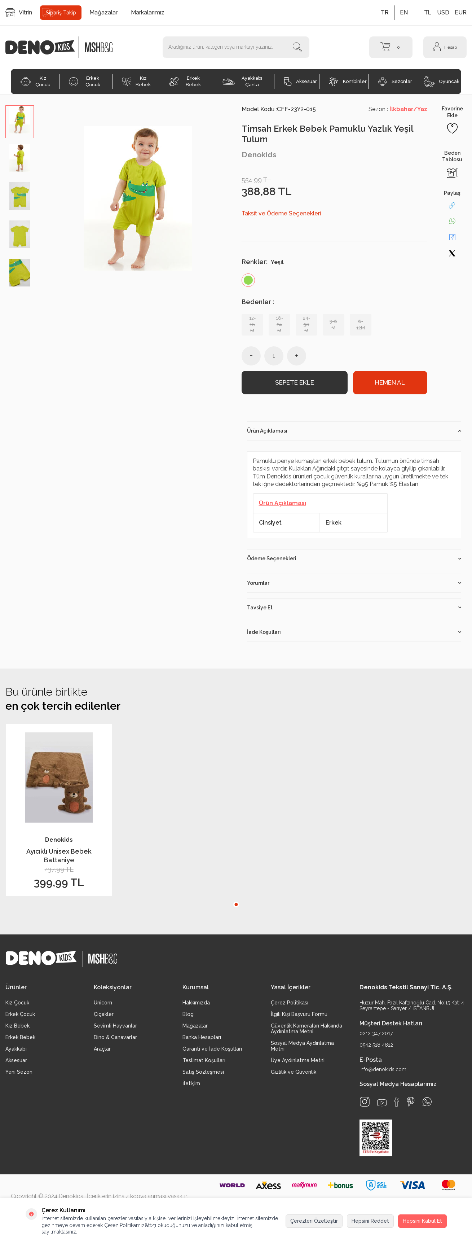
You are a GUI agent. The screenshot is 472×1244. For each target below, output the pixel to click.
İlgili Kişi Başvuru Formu (299, 1016)
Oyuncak (441, 81)
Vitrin (18, 12)
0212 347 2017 (376, 1035)
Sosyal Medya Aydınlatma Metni (302, 1048)
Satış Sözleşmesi (203, 1074)
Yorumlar (354, 585)
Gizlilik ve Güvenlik (293, 1074)
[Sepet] (391, 47)
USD (443, 12)
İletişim (191, 1085)
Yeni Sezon (18, 1074)
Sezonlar (395, 81)
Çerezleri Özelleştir (314, 1221)
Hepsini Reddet (370, 1221)
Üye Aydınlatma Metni (298, 1062)
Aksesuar (300, 81)
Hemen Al (390, 383)
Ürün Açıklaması (354, 432)
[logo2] (98, 47)
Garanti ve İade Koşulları (212, 1051)
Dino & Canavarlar (115, 1039)
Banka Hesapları (201, 1039)
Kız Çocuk (35, 81)
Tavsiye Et (354, 609)
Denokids (259, 154)
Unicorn (103, 1004)
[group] (137, 198)
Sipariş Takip (61, 13)
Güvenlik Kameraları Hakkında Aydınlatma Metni (306, 1030)
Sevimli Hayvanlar (115, 1027)
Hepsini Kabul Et (422, 1221)
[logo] (44, 47)
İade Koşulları (354, 633)
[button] (236, 906)
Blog (188, 1016)
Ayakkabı (16, 1051)
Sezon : (398, 109)
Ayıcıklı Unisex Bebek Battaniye (59, 857)
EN (404, 12)
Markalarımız (147, 12)
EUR (461, 12)
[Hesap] (445, 47)
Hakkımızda (196, 1004)
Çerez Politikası (289, 1004)
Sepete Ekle (294, 383)
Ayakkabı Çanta (242, 81)
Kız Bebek (136, 81)
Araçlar (102, 1051)
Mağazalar (103, 12)
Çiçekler (104, 1016)
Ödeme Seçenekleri (354, 560)
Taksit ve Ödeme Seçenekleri (281, 213)
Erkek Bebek (184, 81)
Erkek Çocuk (84, 81)
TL (428, 12)
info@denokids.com (382, 1071)
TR (385, 12)
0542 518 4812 (376, 1046)
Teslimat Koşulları (203, 1062)
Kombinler (348, 81)
